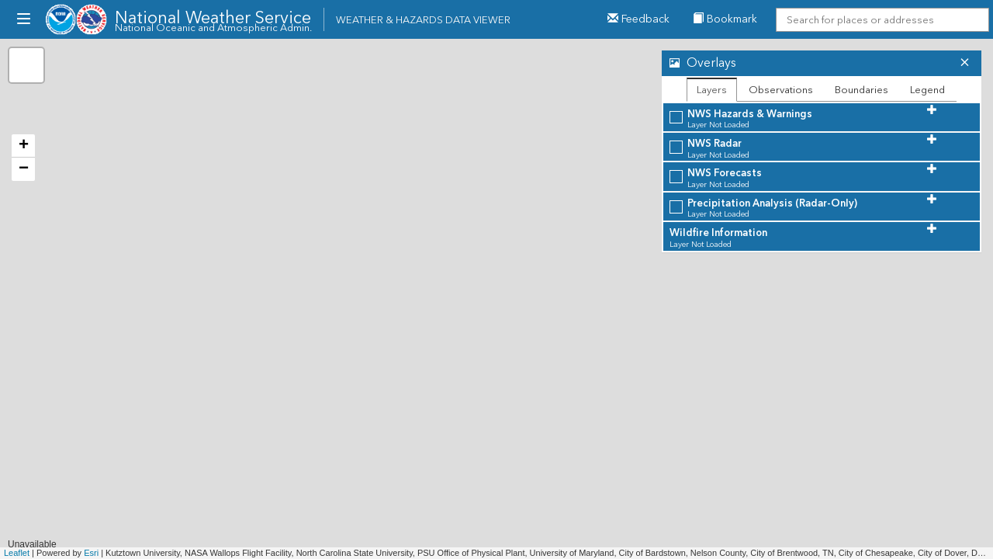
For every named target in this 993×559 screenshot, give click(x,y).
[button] (807, 63)
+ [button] (24, 146)
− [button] (24, 169)
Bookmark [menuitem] (725, 19)
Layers (712, 89)
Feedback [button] (638, 19)
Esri (91, 552)
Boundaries (861, 89)
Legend (927, 89)
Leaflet (16, 552)
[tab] (821, 63)
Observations (781, 89)
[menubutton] (23, 19)
